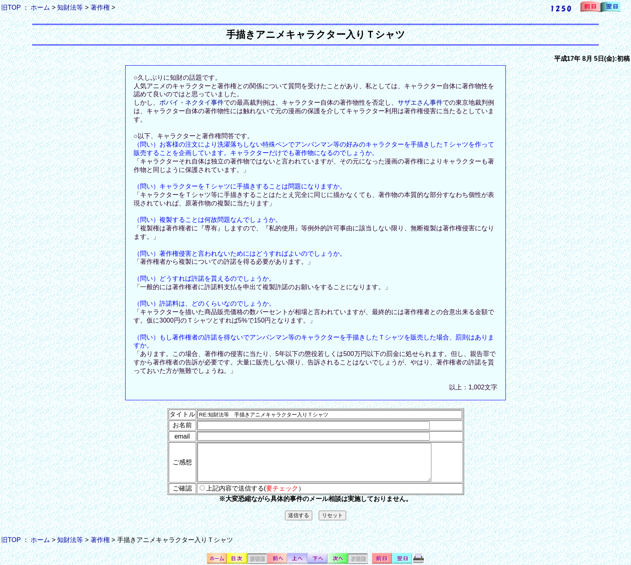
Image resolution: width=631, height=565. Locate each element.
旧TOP (11, 7)
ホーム (40, 7)
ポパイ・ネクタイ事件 (191, 102)
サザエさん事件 (420, 102)
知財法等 (70, 7)
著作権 (100, 7)
